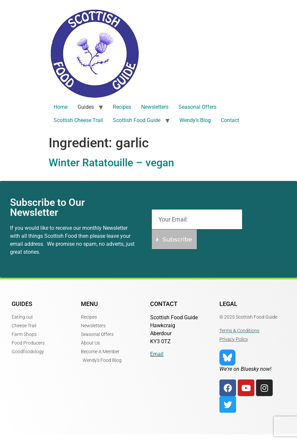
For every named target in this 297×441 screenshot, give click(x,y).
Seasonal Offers (197, 107)
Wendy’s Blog (195, 120)
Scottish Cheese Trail (78, 120)
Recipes (122, 107)
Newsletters (154, 107)
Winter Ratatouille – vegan (111, 162)
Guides (86, 107)
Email (156, 354)
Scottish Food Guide (136, 120)
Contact (230, 120)
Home (61, 107)
